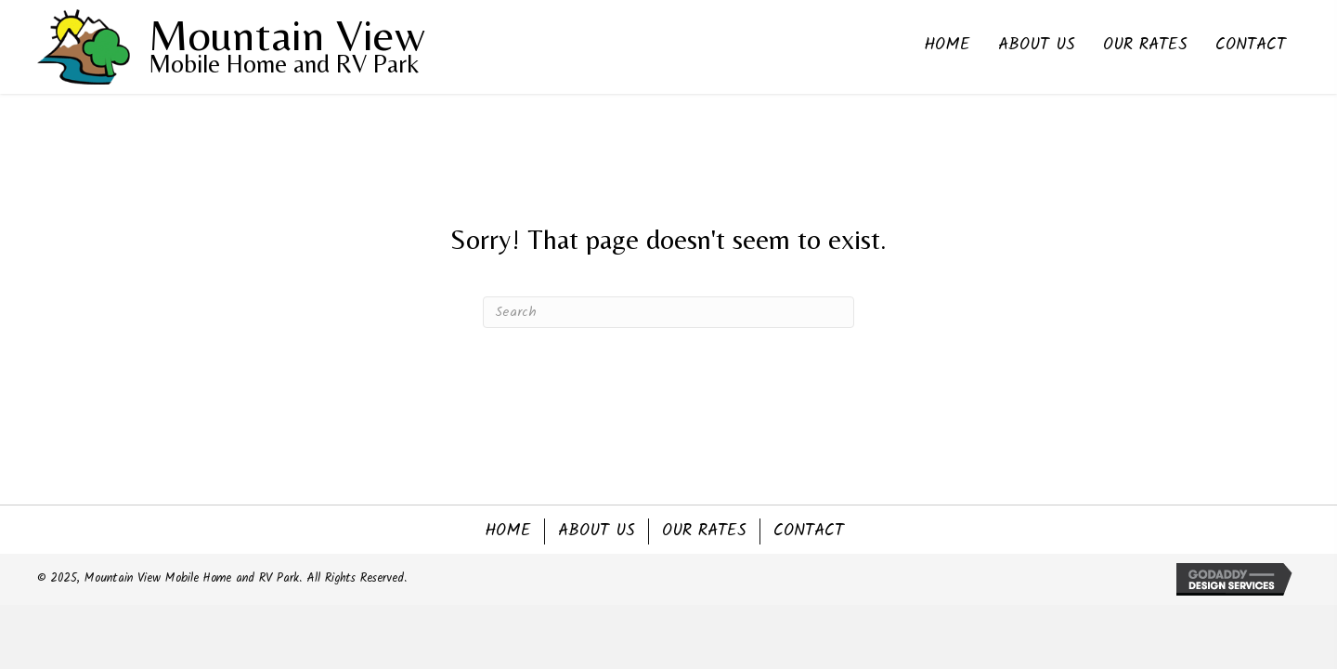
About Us (596, 531)
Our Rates (704, 531)
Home (508, 531)
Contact (808, 531)
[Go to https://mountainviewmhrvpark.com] (209, 47)
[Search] (668, 312)
